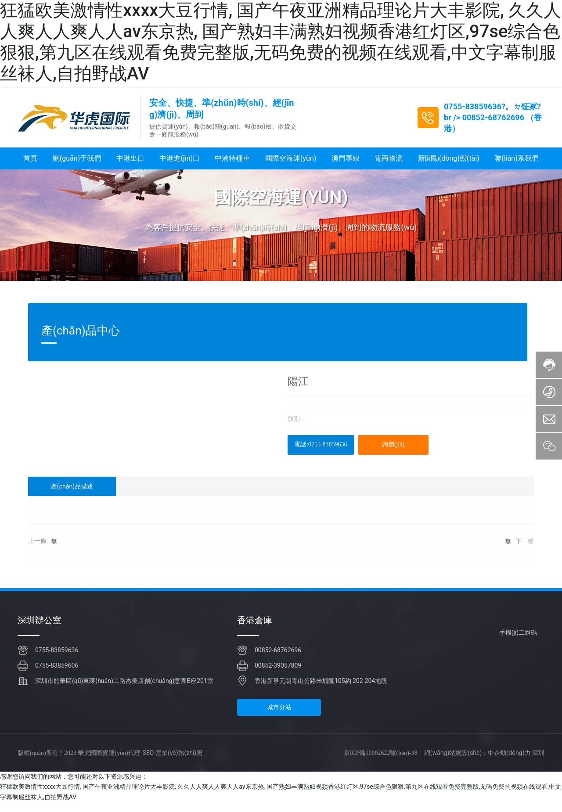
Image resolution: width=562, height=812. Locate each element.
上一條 (37, 550)
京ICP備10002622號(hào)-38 (381, 762)
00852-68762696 (493, 117)
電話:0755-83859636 (320, 454)
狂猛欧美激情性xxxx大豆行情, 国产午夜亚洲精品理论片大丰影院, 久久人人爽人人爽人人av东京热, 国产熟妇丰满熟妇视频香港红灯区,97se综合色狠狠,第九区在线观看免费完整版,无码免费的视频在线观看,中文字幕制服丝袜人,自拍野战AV (280, 42)
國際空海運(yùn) (281, 207)
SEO (148, 762)
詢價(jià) (393, 454)
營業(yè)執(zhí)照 (178, 762)
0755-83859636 (472, 106)
